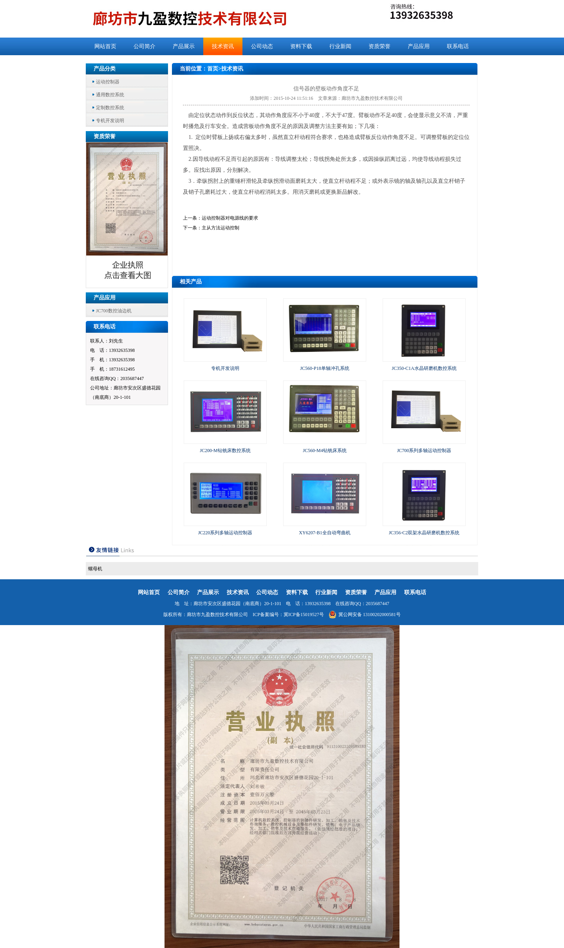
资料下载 (301, 46)
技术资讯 (223, 46)
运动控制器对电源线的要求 (230, 218)
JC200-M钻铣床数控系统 (225, 450)
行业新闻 (340, 46)
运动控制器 (107, 82)
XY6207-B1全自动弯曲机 (324, 532)
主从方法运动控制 (220, 228)
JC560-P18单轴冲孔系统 (324, 368)
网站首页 (105, 46)
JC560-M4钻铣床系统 (324, 450)
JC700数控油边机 (114, 311)
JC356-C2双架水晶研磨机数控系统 (424, 532)
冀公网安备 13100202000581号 (365, 614)
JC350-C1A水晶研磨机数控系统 (424, 368)
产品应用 (419, 46)
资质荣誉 (379, 46)
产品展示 (184, 46)
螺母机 (95, 568)
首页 (212, 69)
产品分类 (105, 69)
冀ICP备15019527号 (304, 614)
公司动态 (262, 46)
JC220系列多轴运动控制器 (225, 532)
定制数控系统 (110, 107)
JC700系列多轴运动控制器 (424, 450)
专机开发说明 (110, 120)
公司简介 (144, 46)
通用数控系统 (110, 94)
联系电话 (458, 46)
